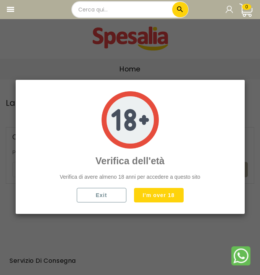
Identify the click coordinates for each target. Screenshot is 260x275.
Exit (101, 195)
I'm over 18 (159, 195)
